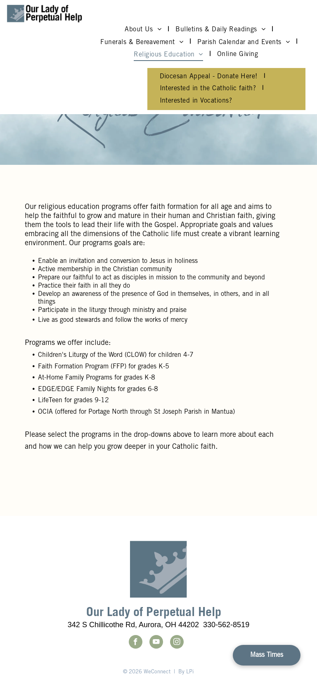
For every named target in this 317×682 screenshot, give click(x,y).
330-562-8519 (226, 625)
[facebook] (135, 643)
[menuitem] (143, 29)
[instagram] (177, 643)
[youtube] (156, 643)
